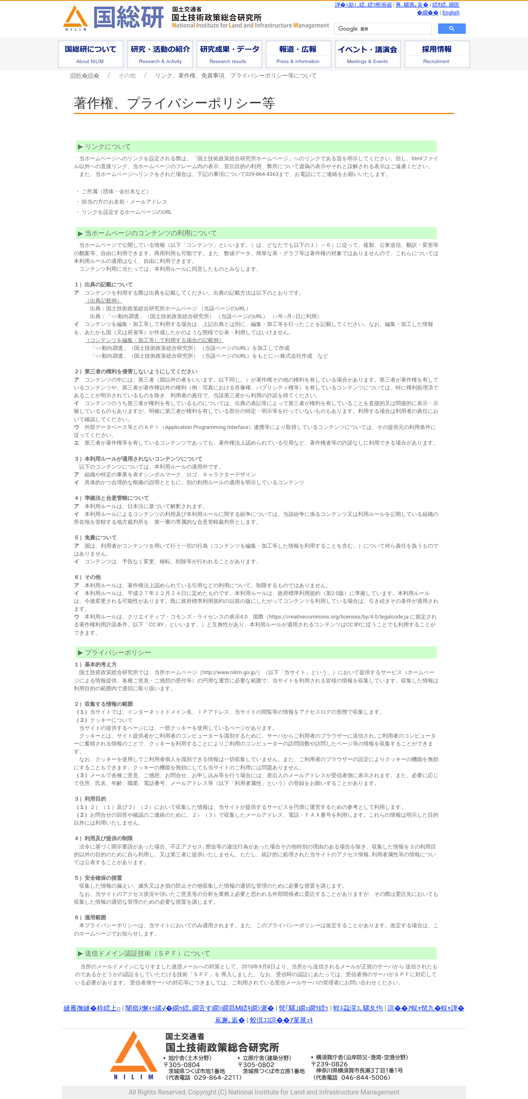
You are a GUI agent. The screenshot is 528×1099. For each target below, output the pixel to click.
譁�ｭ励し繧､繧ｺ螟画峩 (363, 5)
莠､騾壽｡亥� (412, 5)
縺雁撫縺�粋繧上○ (92, 1008)
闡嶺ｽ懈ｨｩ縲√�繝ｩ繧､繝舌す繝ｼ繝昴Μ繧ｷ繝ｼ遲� (199, 1008)
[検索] (382, 29)
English (451, 12)
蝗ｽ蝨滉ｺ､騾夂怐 (358, 1008)
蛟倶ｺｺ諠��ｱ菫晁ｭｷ (281, 1020)
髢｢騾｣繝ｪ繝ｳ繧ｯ (303, 1008)
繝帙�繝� (84, 75)
